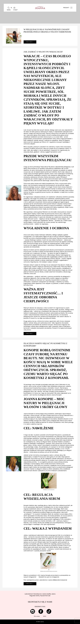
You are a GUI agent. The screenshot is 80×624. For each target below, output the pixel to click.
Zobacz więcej (30, 41)
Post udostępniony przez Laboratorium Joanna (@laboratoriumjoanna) (45, 580)
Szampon (48, 443)
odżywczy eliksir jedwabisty (50, 469)
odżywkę (57, 448)
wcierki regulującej (54, 519)
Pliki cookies (37, 616)
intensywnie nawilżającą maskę (46, 450)
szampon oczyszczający (61, 514)
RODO (44, 616)
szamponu (51, 549)
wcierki (57, 549)
